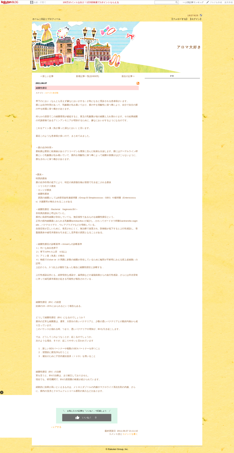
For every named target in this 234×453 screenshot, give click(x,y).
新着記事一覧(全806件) (87, 76)
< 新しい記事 (47, 76)
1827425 (193, 15)
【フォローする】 (179, 19)
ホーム (35, 19)
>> (193, 2)
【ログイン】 (195, 19)
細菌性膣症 (41, 88)
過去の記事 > (128, 76)
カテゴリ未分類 (51, 93)
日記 (43, 19)
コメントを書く (130, 434)
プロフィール (54, 19)
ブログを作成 (216, 2)
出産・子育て (40, 2)
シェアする (55, 427)
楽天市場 (228, 2)
